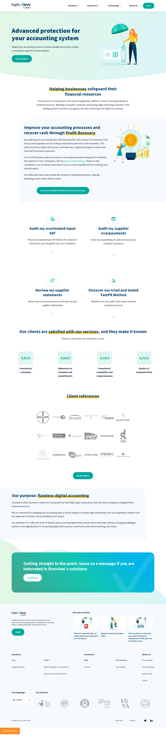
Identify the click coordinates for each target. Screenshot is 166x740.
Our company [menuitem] (147, 660)
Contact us (32, 577)
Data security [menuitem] (147, 674)
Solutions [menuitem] (72, 5)
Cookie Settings (10, 730)
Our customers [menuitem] (121, 660)
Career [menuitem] (145, 680)
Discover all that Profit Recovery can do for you (63, 190)
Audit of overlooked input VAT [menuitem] (55, 674)
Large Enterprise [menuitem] (18, 667)
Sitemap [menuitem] (132, 720)
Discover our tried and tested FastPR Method (113, 292)
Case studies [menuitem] (121, 667)
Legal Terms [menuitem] (119, 720)
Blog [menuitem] (86, 660)
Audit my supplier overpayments (113, 230)
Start (148, 5)
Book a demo (22, 58)
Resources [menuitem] (92, 5)
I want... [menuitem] (47, 660)
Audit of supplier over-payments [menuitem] (56, 667)
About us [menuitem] (133, 5)
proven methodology (74, 160)
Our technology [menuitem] (148, 667)
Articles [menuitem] (87, 667)
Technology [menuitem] (113, 5)
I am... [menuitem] (14, 660)
